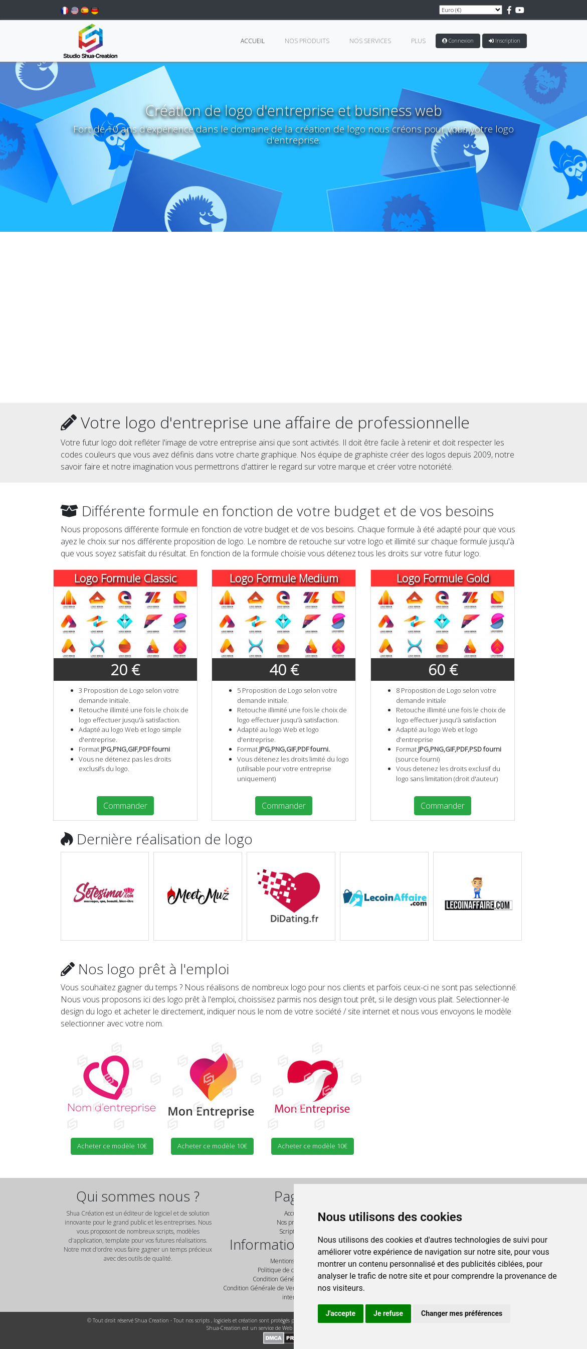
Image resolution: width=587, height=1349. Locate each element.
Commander (125, 805)
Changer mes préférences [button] (461, 1313)
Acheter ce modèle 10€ (112, 1145)
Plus (418, 41)
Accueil (253, 41)
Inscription (504, 40)
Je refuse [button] (388, 1313)
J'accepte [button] (341, 1313)
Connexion (458, 40)
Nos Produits (307, 41)
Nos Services (370, 41)
